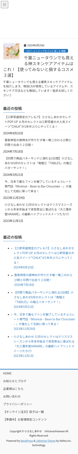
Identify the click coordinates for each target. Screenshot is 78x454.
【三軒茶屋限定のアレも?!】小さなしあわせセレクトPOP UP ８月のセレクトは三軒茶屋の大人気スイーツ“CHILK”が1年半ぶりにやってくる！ (38, 121)
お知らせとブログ (14, 381)
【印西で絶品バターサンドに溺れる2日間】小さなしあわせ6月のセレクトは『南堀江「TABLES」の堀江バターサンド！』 (39, 163)
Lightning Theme (46, 440)
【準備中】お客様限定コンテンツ (25, 419)
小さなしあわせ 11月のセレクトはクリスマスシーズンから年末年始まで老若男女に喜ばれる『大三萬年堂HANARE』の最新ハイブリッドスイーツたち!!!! (38, 209)
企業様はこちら (13, 389)
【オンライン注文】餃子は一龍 (23, 412)
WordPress (27, 440)
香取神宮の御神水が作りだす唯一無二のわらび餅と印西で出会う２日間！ (38, 142)
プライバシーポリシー (17, 404)
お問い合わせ (12, 396)
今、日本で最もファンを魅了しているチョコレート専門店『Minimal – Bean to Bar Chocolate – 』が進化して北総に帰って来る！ (38, 186)
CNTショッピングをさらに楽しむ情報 (46, 51)
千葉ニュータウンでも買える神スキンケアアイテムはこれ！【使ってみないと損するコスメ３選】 (38, 66)
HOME (7, 373)
